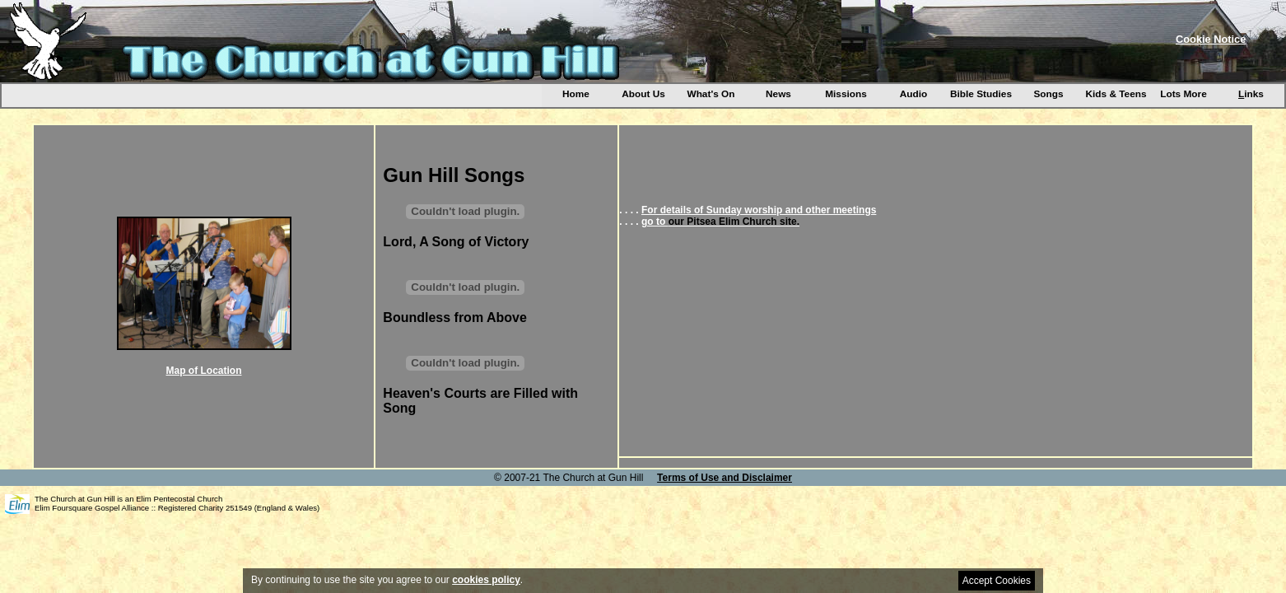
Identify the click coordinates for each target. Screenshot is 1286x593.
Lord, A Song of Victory (456, 242)
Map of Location (204, 370)
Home (575, 94)
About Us (643, 94)
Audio (914, 94)
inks (1251, 94)
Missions (846, 94)
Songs (1048, 94)
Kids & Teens (1115, 94)
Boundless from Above (455, 318)
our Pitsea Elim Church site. (734, 221)
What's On (710, 94)
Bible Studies (981, 94)
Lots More (1183, 94)
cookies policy (486, 580)
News (778, 94)
